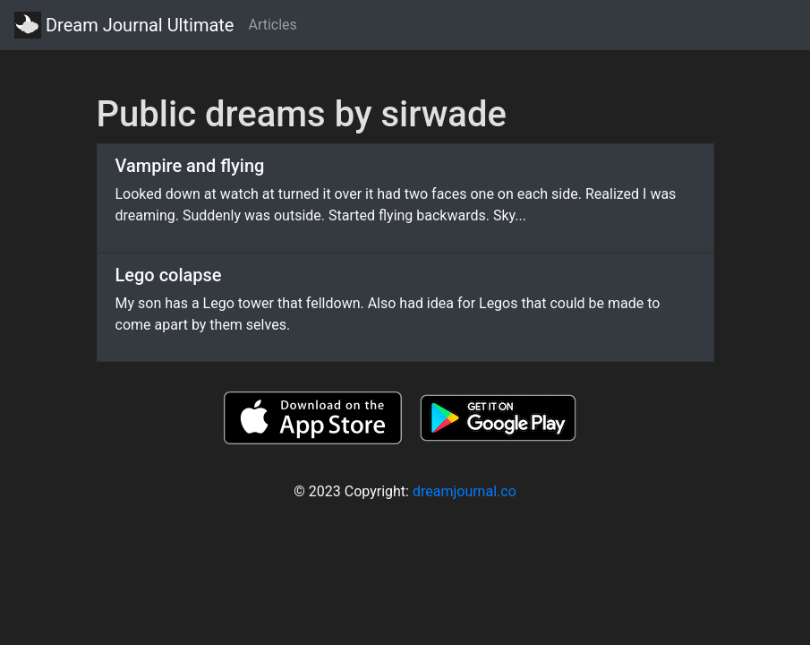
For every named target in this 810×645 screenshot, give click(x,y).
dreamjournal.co (464, 491)
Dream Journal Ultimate (124, 25)
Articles (272, 24)
